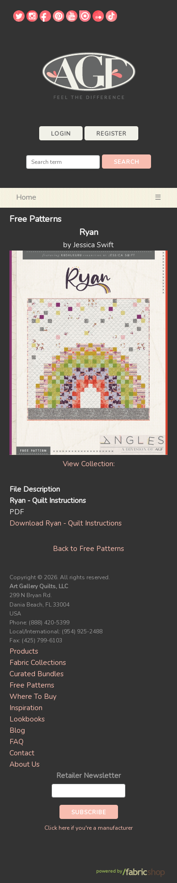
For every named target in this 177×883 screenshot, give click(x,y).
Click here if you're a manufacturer (88, 828)
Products (23, 651)
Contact (21, 753)
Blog (17, 730)
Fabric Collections (37, 662)
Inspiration (25, 708)
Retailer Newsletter (88, 775)
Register (111, 134)
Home (26, 197)
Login (61, 134)
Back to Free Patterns (88, 548)
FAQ (16, 741)
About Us (24, 764)
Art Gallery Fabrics (89, 74)
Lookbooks (27, 719)
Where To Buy (33, 696)
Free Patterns (31, 685)
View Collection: (89, 464)
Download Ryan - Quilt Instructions (65, 523)
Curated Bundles (36, 674)
